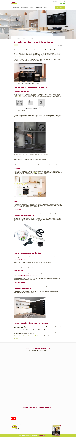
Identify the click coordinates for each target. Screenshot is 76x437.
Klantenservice (50, 417)
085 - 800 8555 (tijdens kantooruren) (55, 422)
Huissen (22, 420)
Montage (40, 419)
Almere (12, 417)
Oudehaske (22, 423)
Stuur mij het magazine (44, 435)
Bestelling (40, 420)
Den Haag (12, 429)
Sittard (22, 424)
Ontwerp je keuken (24, 7)
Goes (21, 416)
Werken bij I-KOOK (33, 421)
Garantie (40, 422)
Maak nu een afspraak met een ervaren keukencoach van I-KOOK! (26, 335)
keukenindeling (18, 96)
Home (15, 38)
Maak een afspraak (59, 7)
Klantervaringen (39, 7)
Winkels (45, 7)
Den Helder (13, 430)
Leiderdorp (22, 421)
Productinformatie (42, 423)
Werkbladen (41, 424)
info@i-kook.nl (55, 421)
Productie (40, 417)
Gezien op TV (32, 7)
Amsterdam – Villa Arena (15, 421)
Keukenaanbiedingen (15, 7)
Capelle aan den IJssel (14, 427)
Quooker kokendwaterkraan (46, 117)
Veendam (22, 428)
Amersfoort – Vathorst (14, 420)
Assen (12, 423)
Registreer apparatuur (33, 423)
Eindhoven (13, 431)
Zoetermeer (22, 431)
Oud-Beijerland (23, 422)
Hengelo (22, 419)
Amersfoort (13, 419)
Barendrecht (13, 424)
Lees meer (16, 338)
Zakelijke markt (32, 420)
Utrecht (22, 427)
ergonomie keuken (36, 172)
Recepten (31, 419)
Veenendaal (22, 429)
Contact (49, 416)
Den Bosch (13, 428)
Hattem (22, 417)
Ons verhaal (31, 416)
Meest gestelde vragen (33, 422)
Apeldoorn (12, 422)
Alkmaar (12, 416)
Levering (40, 421)
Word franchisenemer (33, 424)
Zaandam (22, 430)
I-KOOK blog (18, 38)
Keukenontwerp (41, 416)
